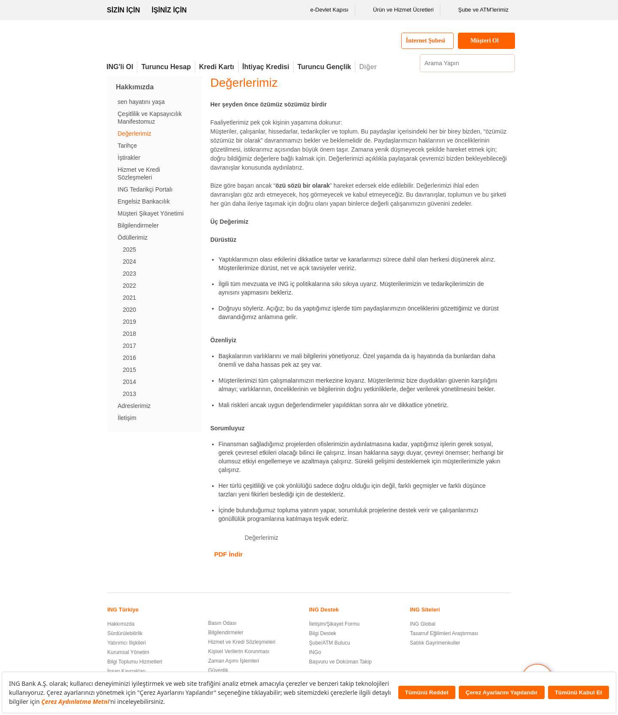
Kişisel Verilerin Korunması (239, 651)
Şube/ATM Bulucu (329, 643)
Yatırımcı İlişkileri (126, 643)
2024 (129, 261)
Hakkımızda (120, 624)
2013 (129, 393)
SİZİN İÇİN (123, 10)
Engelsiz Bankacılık (144, 201)
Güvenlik (218, 670)
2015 (129, 369)
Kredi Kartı (216, 66)
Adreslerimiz (134, 405)
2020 (129, 309)
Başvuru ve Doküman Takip (340, 662)
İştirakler (129, 157)
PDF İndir (228, 554)
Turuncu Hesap (166, 66)
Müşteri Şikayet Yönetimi (151, 213)
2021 (129, 297)
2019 (129, 321)
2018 (129, 333)
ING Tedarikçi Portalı (145, 189)
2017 (129, 345)
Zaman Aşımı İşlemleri (233, 661)
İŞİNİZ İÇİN (169, 10)
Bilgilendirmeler (138, 225)
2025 (129, 249)
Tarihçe (127, 145)
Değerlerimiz (134, 133)
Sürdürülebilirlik (124, 633)
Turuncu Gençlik (324, 66)
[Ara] (507, 63)
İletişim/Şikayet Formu (334, 624)
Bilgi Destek (322, 633)
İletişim (127, 417)
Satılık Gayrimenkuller (435, 643)
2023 (129, 273)
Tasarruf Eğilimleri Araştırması (444, 633)
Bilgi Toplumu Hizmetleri (134, 662)
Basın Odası (222, 623)
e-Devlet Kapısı (323, 9)
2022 (129, 285)
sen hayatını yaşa (141, 101)
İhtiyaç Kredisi (265, 66)
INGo (315, 652)
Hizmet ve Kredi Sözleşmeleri (242, 642)
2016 (129, 357)
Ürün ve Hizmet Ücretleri (398, 9)
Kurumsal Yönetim (128, 652)
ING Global (422, 624)
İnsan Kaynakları (126, 671)
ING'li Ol (119, 66)
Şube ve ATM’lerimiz (478, 9)
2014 (129, 381)
